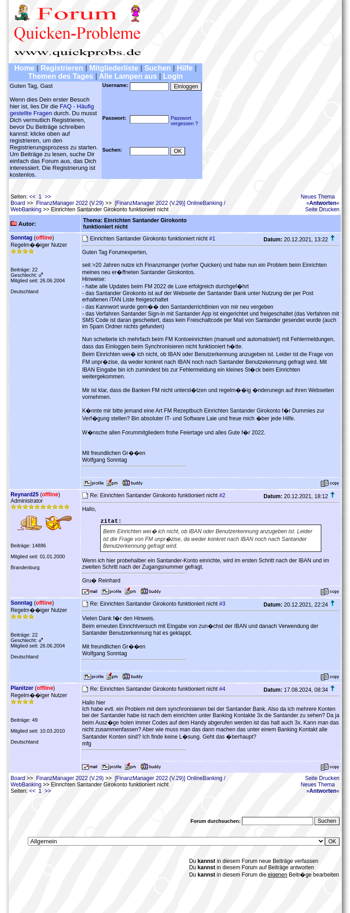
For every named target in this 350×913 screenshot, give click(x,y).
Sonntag (21, 238)
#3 (222, 604)
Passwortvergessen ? (184, 120)
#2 (222, 495)
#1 (212, 238)
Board (17, 203)
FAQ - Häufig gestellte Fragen (52, 110)
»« (323, 203)
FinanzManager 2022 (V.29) (69, 203)
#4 (222, 689)
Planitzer (21, 688)
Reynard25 (24, 494)
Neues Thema (318, 197)
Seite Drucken (322, 209)
